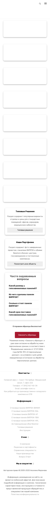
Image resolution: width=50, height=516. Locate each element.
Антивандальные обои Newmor (25, 424)
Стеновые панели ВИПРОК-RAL (25, 411)
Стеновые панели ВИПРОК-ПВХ (25, 417)
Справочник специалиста (25, 450)
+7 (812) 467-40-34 (29, 386)
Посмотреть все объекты (25, 264)
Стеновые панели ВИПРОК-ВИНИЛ (25, 408)
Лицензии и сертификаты (25, 447)
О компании (25, 444)
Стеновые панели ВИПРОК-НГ (25, 414)
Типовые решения (25, 230)
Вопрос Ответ (25, 457)
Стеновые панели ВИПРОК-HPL (25, 421)
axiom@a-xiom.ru (27, 388)
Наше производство (25, 454)
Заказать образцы (27, 335)
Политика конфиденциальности (25, 494)
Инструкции (25, 430)
